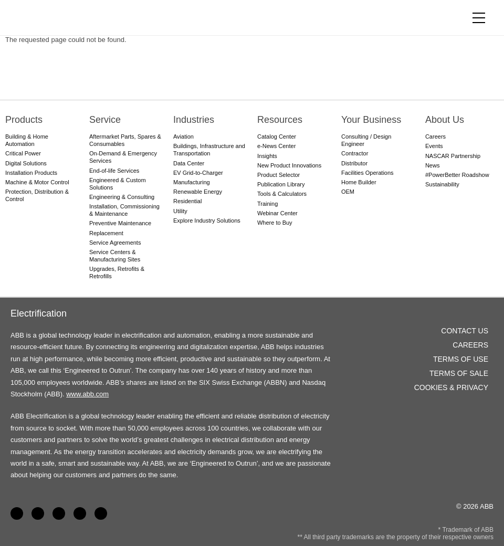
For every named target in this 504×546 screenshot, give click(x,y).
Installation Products (31, 173)
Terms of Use (460, 359)
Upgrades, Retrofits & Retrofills (116, 272)
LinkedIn (38, 513)
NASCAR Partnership (452, 156)
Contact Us (464, 331)
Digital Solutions (26, 163)
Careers (435, 136)
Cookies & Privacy (451, 387)
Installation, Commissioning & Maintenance (124, 210)
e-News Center (276, 146)
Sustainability (442, 184)
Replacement (106, 233)
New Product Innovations (289, 165)
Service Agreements (115, 242)
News (432, 165)
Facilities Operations (367, 173)
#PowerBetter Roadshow (457, 175)
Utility (180, 211)
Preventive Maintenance (120, 223)
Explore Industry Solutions (206, 220)
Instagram (100, 513)
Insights (267, 156)
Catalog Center (276, 136)
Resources (279, 119)
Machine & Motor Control (37, 182)
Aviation (183, 136)
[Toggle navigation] (478, 18)
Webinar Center (277, 213)
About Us (444, 119)
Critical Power (23, 153)
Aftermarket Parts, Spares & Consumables (125, 140)
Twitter (80, 513)
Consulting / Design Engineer (366, 140)
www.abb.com (87, 394)
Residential (187, 201)
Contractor (354, 153)
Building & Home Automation (26, 140)
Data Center (188, 163)
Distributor (354, 163)
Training (267, 204)
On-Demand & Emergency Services (123, 157)
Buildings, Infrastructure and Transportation (209, 149)
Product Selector (278, 175)
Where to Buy (274, 222)
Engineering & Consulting (121, 197)
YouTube (58, 513)
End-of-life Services (114, 170)
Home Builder (358, 182)
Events (434, 146)
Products (24, 119)
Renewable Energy (197, 191)
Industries (193, 119)
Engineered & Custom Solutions (117, 184)
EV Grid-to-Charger (198, 173)
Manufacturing (191, 182)
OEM (347, 191)
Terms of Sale (458, 373)
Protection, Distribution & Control (37, 195)
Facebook (16, 513)
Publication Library (281, 184)
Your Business (371, 119)
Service (105, 119)
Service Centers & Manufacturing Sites (114, 255)
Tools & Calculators (282, 194)
